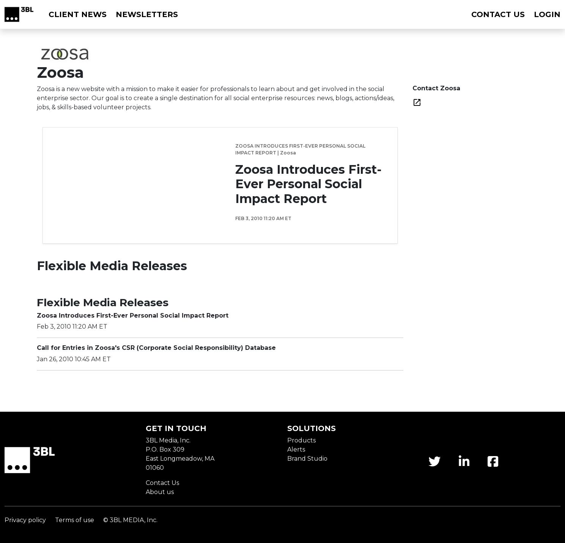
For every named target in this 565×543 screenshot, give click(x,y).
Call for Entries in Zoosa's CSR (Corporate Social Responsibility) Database (156, 347)
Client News (78, 14)
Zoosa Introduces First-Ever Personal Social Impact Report (308, 184)
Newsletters (147, 14)
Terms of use (74, 520)
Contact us (498, 14)
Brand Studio (307, 458)
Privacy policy (25, 520)
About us (160, 492)
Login (547, 14)
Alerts (296, 449)
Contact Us (162, 482)
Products (301, 440)
